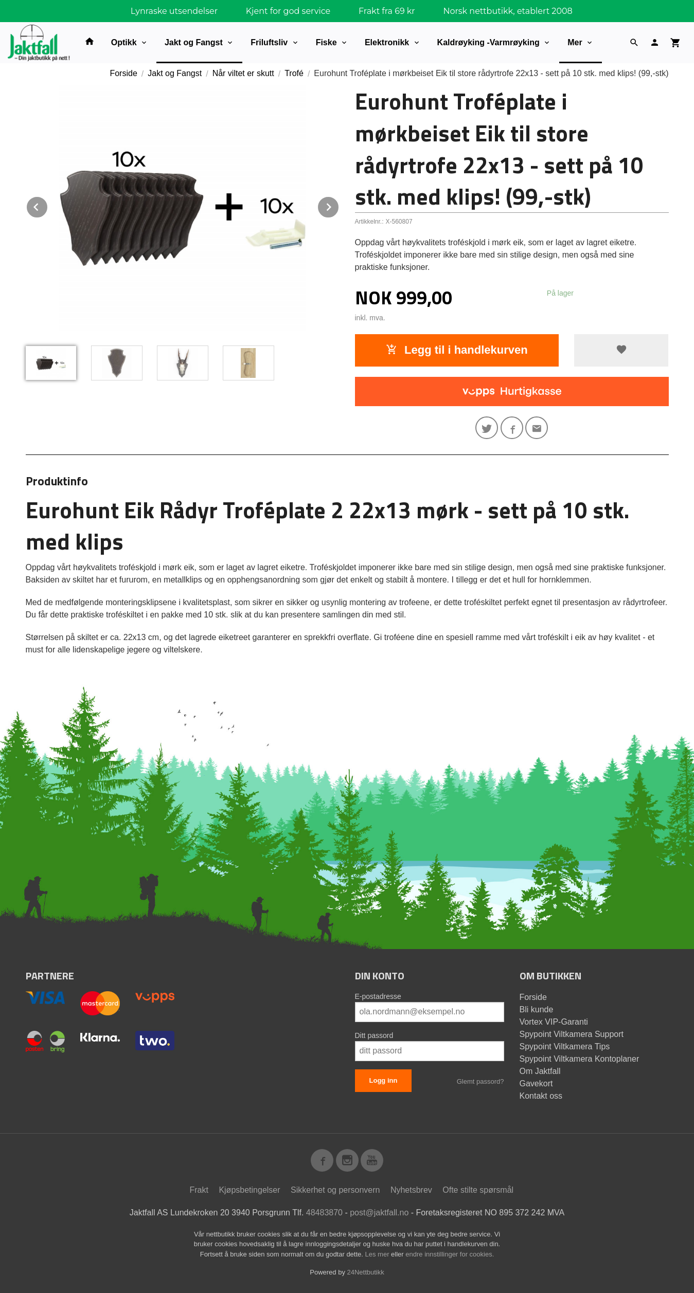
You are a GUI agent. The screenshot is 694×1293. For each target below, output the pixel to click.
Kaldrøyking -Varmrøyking (488, 42)
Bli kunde (537, 1009)
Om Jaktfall (540, 1071)
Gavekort (536, 1083)
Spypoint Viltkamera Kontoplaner (579, 1058)
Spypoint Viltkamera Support (572, 1034)
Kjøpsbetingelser (249, 1190)
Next (339, 205)
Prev (47, 205)
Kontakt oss (541, 1095)
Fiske (326, 42)
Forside (123, 73)
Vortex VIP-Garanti (554, 1021)
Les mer (378, 1254)
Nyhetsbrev (411, 1190)
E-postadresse (378, 996)
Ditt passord (374, 1035)
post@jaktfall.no (379, 1212)
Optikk (124, 42)
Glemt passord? (480, 1081)
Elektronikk (387, 42)
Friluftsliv (269, 42)
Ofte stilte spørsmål (477, 1190)
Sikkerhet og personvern (335, 1190)
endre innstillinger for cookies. (449, 1254)
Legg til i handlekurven (457, 349)
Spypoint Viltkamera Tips (565, 1046)
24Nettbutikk (365, 1272)
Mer (574, 42)
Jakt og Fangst (194, 42)
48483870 (324, 1212)
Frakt (198, 1190)
